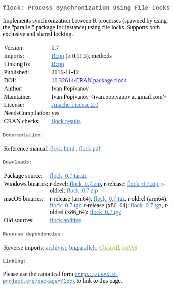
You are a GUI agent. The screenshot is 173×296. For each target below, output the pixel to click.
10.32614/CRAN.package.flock (88, 82)
